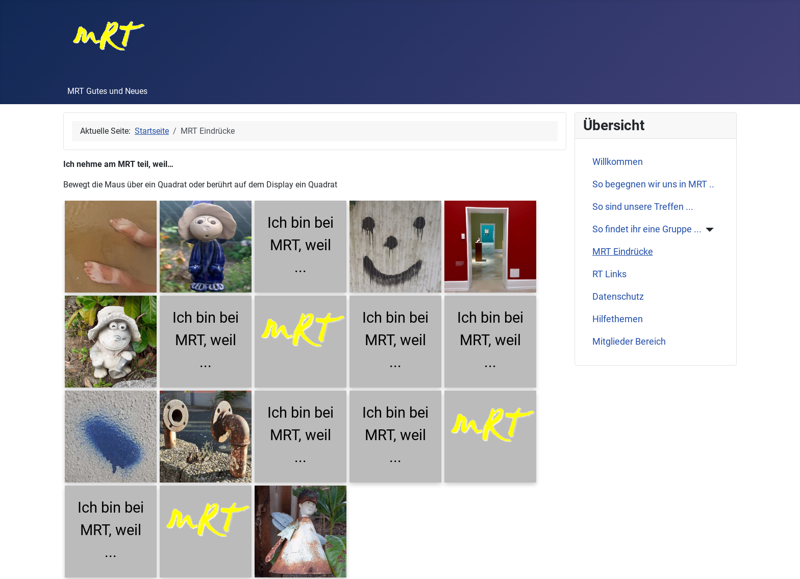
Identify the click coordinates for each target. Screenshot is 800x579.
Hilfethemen (617, 319)
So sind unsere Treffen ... (642, 207)
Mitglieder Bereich (629, 341)
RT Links (609, 274)
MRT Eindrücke (622, 252)
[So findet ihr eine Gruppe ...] (708, 230)
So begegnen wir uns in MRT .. (653, 184)
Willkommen (617, 162)
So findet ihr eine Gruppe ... (647, 229)
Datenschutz (618, 297)
